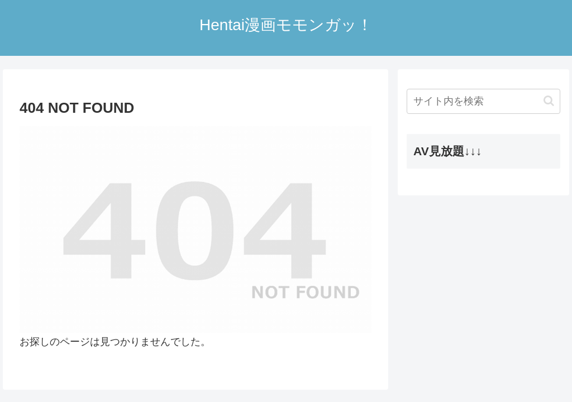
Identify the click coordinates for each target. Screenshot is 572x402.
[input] (483, 101)
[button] (549, 100)
